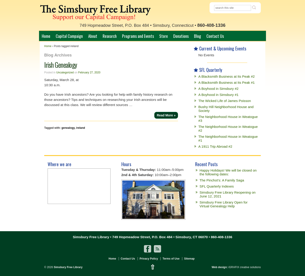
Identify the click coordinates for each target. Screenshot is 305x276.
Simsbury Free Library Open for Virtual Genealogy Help (224, 204)
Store (163, 36)
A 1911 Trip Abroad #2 (215, 146)
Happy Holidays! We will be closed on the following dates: (228, 172)
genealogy (67, 127)
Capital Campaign (69, 36)
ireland (80, 127)
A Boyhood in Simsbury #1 (218, 95)
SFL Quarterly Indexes (217, 186)
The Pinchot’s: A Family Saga (222, 180)
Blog (197, 36)
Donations (181, 36)
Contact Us (215, 36)
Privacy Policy (149, 258)
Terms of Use (170, 258)
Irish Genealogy (60, 65)
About (92, 36)
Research (110, 36)
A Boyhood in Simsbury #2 (218, 88)
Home (46, 36)
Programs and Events (138, 36)
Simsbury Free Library (68, 267)
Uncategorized (65, 72)
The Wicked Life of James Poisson (224, 101)
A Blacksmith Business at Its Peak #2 (226, 76)
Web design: (220, 267)
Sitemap (189, 258)
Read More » (166, 115)
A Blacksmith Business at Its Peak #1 (226, 82)
